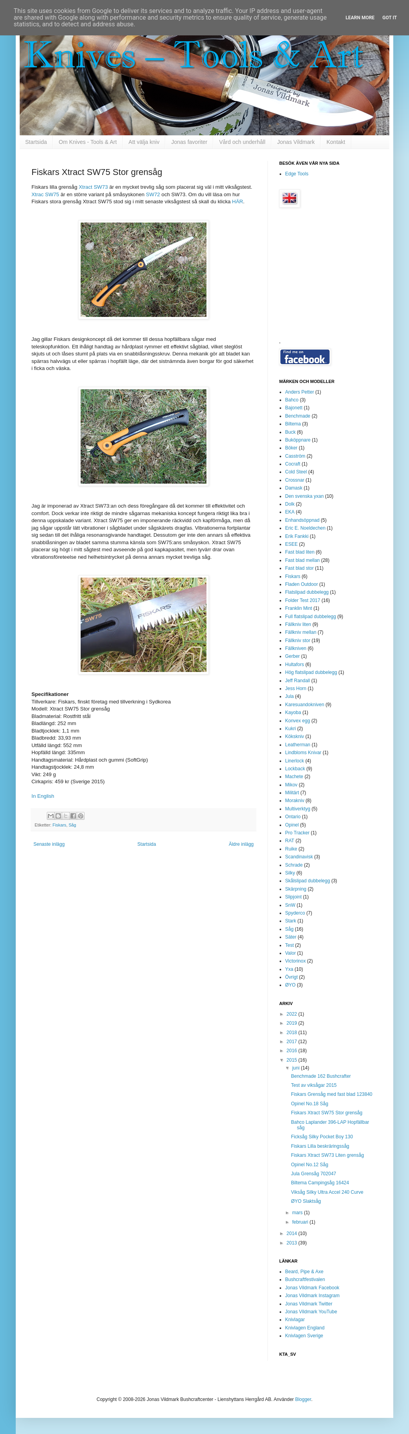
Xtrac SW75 (45, 194)
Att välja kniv (144, 142)
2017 (292, 1041)
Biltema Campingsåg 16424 (320, 1182)
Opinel (292, 825)
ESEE (291, 544)
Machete (294, 776)
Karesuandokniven (304, 704)
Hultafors (294, 664)
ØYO (290, 985)
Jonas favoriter (189, 142)
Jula (289, 696)
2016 (292, 1050)
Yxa (289, 969)
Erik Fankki (296, 536)
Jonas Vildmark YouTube (311, 1311)
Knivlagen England (304, 1328)
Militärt (292, 792)
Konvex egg (297, 720)
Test (289, 945)
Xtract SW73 (93, 187)
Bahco (291, 400)
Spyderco (295, 913)
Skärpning (295, 889)
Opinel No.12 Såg (309, 1164)
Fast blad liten (300, 552)
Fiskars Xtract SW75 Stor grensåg (326, 1113)
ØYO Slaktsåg (306, 1201)
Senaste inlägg (48, 844)
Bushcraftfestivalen (305, 1279)
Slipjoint (293, 897)
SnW (290, 905)
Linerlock (294, 761)
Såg (72, 825)
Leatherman (297, 744)
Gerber (292, 656)
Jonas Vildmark (296, 142)
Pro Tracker (297, 833)
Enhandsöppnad (302, 520)
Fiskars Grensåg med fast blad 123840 (331, 1094)
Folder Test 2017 (302, 600)
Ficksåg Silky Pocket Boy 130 (322, 1136)
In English (42, 796)
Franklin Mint (298, 608)
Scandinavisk (299, 857)
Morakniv (294, 800)
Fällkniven (295, 648)
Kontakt (335, 142)
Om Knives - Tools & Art (88, 142)
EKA (290, 512)
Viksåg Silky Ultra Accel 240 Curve (327, 1192)
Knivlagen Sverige (304, 1335)
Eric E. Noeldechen (305, 528)
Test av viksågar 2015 (314, 1085)
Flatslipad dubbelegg (307, 592)
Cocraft (292, 464)
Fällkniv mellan (300, 632)
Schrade (294, 865)
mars (298, 1212)
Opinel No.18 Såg (309, 1103)
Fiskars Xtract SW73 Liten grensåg (327, 1155)
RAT (289, 840)
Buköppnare (298, 440)
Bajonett (293, 408)
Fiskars (59, 825)
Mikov (291, 785)
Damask (293, 488)
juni (296, 1068)
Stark (290, 921)
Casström (295, 456)
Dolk (290, 504)
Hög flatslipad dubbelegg (311, 672)
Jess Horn (295, 688)
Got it (389, 17)
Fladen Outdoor (301, 584)
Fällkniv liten (298, 624)
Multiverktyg (297, 809)
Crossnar (294, 480)
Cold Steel (296, 472)
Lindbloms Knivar (303, 752)
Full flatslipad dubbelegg (310, 616)
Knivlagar (295, 1319)
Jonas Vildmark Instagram (312, 1295)
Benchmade (297, 416)
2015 (292, 1060)
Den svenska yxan (304, 496)
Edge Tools (296, 174)
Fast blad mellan (302, 560)
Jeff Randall (297, 680)
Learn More (360, 17)
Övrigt (291, 977)
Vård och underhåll (242, 142)
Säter (291, 937)
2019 (292, 1023)
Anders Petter (299, 392)
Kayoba (293, 712)
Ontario (292, 816)
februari (301, 1222)
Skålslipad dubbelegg (307, 881)
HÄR (237, 201)
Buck (290, 432)
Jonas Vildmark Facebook (312, 1287)
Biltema (293, 424)
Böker (291, 448)
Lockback (295, 768)
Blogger (303, 1399)
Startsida (36, 142)
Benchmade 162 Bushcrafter (321, 1076)
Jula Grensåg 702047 (313, 1173)
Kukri (290, 728)
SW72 (153, 194)
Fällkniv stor (297, 640)
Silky (290, 873)
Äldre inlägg (241, 844)
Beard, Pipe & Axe (304, 1271)
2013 (292, 1243)
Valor (290, 953)
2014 (292, 1233)
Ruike (291, 849)
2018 (292, 1032)
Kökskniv (294, 736)
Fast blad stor (299, 568)
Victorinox (295, 961)
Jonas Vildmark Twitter (308, 1304)
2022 (292, 1014)
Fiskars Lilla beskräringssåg (320, 1146)
